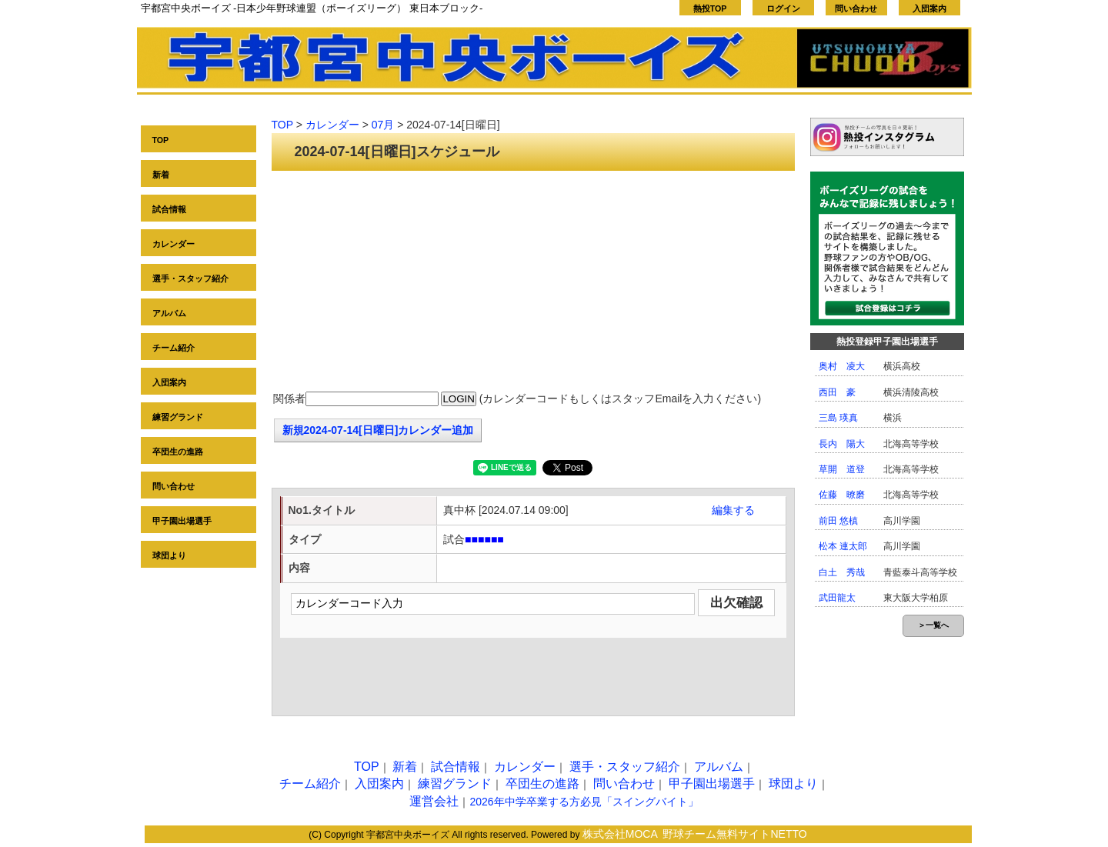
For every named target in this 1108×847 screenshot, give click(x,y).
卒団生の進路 (177, 451)
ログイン (783, 8)
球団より (169, 555)
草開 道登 (842, 469)
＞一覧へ (933, 625)
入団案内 (929, 8)
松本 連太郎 (843, 546)
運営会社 (434, 801)
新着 (160, 174)
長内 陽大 (842, 444)
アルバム (169, 313)
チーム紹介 (173, 347)
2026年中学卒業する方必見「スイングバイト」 (583, 801)
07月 (383, 124)
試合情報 (169, 209)
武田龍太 (837, 597)
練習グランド (177, 417)
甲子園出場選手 (182, 520)
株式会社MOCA (620, 834)
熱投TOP (710, 8)
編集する (733, 510)
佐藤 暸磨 (842, 494)
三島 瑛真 (838, 417)
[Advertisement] (533, 282)
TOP (160, 140)
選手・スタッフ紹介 (190, 278)
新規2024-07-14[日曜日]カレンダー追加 (378, 430)
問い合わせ (856, 8)
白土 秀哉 (842, 572)
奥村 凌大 (842, 366)
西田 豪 (837, 392)
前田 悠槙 (838, 520)
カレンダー (173, 243)
